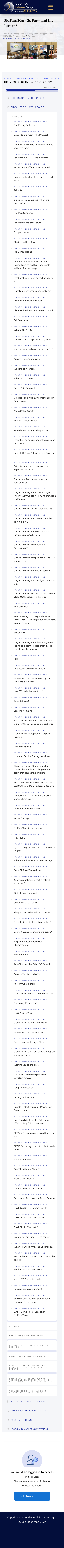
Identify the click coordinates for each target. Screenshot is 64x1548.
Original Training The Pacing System (32, 570)
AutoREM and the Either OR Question (33, 964)
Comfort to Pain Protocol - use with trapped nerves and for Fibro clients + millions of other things (33, 265)
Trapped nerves (21, 232)
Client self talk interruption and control (33, 310)
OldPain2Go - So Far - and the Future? (33, 993)
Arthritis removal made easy (28, 300)
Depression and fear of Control (29, 668)
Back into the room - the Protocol (31, 134)
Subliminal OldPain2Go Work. (28, 1032)
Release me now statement (28, 1288)
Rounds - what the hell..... (26, 420)
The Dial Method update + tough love (32, 339)
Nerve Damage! (21, 818)
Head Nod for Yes (23, 1012)
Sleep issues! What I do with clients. (32, 912)
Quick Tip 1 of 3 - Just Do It (27, 1227)
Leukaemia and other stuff (27, 222)
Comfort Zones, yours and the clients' (33, 931)
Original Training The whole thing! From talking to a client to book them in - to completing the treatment (33, 646)
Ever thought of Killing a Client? (29, 1042)
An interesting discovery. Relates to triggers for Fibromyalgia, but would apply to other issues (35, 619)
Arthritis (18, 190)
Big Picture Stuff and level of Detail (32, 167)
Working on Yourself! (24, 368)
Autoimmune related (24, 983)
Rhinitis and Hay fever (25, 242)
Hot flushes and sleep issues (28, 1269)
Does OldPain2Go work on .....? (29, 870)
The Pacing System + (24, 125)
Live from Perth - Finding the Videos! (32, 756)
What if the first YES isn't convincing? (33, 860)
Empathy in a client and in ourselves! (32, 922)
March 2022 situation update (28, 1279)
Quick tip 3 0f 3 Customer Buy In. (30, 1207)
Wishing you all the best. (26, 1064)
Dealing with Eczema (24, 1097)
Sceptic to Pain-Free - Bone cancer (32, 1237)
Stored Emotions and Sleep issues (31, 430)
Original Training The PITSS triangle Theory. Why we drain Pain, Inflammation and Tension (35, 496)
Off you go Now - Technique (28, 1188)
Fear (16, 658)
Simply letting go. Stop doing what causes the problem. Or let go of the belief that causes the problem (32, 769)
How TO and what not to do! (28, 691)
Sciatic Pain (19, 632)
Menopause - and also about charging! (33, 349)
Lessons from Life (23, 710)
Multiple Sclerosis (22, 1159)
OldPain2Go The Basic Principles (30, 1022)
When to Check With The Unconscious (33, 1246)
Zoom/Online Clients (24, 410)
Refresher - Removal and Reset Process (34, 1198)
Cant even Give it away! (26, 902)
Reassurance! (21, 606)
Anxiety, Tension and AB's (27, 974)
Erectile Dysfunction (24, 1178)
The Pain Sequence (23, 213)
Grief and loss (21, 320)
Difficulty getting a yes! (25, 893)
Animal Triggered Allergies (27, 1168)
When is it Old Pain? (24, 378)
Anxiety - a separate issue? (27, 359)
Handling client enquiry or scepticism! (32, 290)
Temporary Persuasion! (25, 1003)
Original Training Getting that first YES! (33, 508)
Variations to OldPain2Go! (27, 808)
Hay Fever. (19, 837)
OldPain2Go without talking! (28, 828)
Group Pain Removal (24, 388)
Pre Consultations (23, 251)
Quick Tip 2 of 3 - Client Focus (29, 1217)
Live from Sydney (22, 746)
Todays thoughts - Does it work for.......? (33, 157)
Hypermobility (21, 954)
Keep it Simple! (21, 701)
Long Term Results (23, 1087)
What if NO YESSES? (24, 329)
